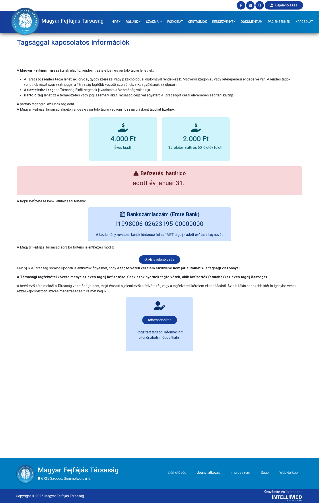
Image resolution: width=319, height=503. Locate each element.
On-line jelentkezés (159, 259)
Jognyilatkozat (208, 472)
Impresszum (240, 472)
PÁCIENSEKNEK (279, 21)
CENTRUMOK (197, 21)
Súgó (265, 472)
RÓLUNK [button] (132, 21)
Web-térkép (288, 472)
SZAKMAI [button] (153, 21)
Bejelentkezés (284, 5)
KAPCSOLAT (304, 21)
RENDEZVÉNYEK (223, 21)
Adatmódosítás (159, 320)
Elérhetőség (176, 472)
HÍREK (116, 21)
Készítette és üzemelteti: (283, 496)
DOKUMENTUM (252, 21)
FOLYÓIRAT (175, 21)
